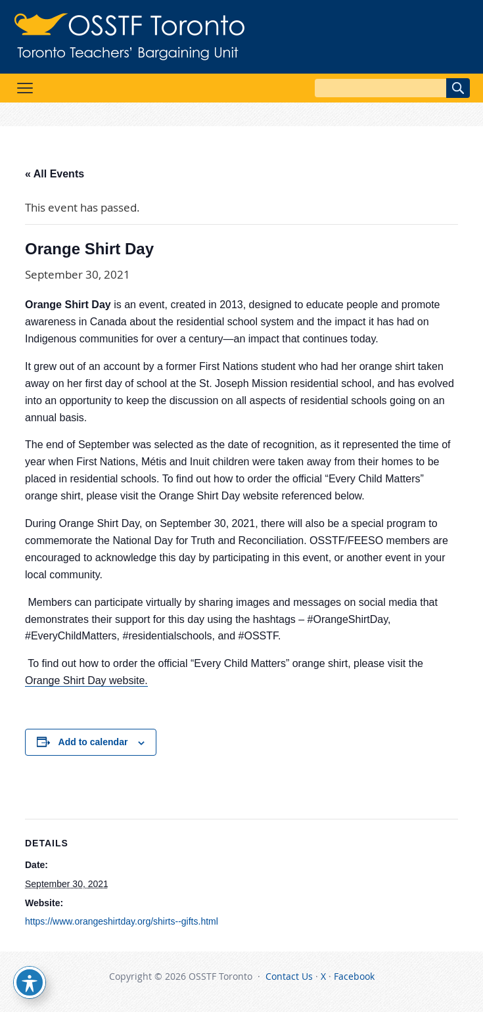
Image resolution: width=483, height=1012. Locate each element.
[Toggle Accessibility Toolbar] (29, 982)
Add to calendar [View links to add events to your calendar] (93, 742)
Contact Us (289, 976)
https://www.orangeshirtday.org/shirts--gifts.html (121, 921)
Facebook (354, 976)
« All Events (54, 173)
